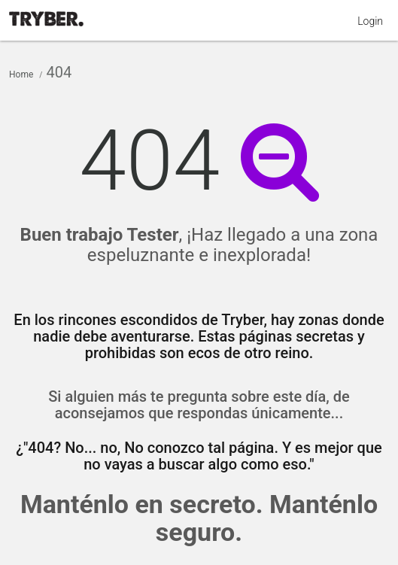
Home (21, 74)
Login (370, 21)
